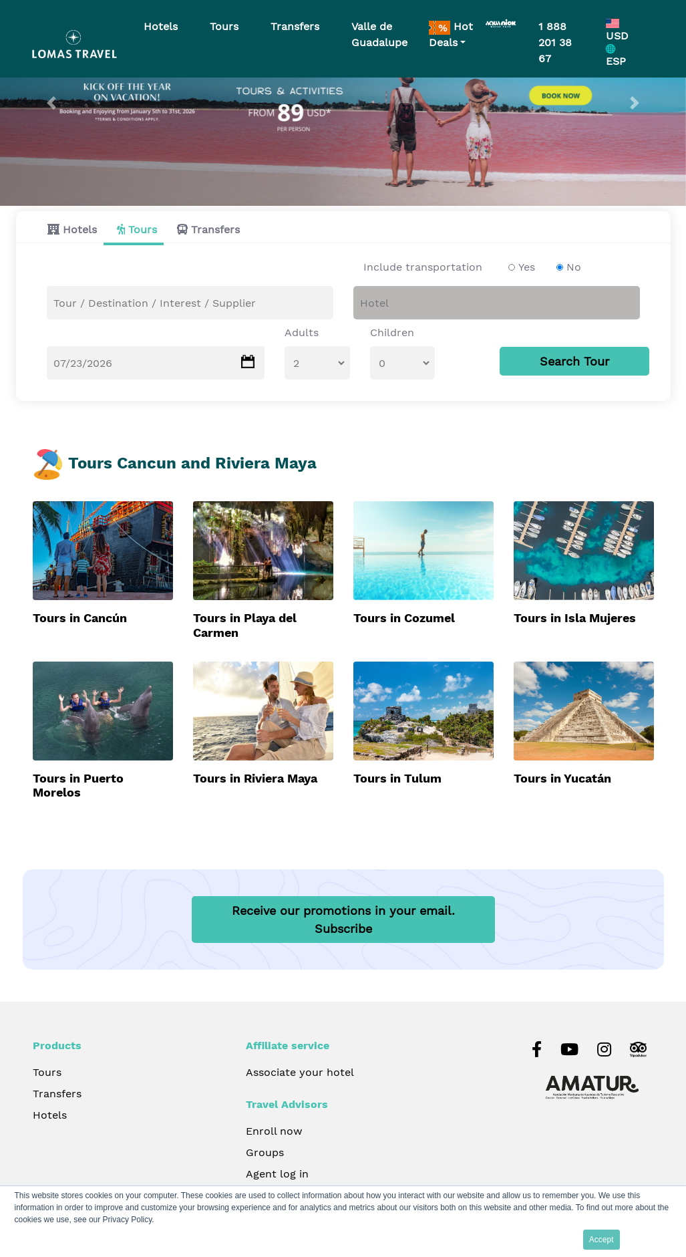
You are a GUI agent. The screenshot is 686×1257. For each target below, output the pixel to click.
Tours (142, 229)
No (573, 267)
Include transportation (422, 267)
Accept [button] (601, 1239)
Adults (302, 332)
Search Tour (574, 361)
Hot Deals (451, 34)
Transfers (215, 229)
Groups (265, 1152)
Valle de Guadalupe (379, 34)
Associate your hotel (300, 1072)
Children (392, 332)
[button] (51, 103)
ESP (616, 55)
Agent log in (277, 1173)
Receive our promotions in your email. (343, 919)
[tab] (69, 230)
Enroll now (274, 1131)
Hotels (80, 229)
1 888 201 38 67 (555, 42)
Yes (526, 267)
